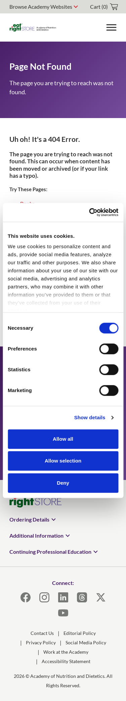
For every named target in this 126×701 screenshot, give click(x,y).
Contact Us (42, 633)
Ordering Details (29, 519)
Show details (90, 417)
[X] (101, 597)
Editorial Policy (80, 633)
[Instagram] (44, 597)
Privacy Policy (41, 642)
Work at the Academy (65, 652)
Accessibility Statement (66, 661)
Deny (63, 483)
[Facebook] (25, 597)
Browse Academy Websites (40, 6)
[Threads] (82, 597)
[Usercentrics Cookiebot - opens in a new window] (89, 212)
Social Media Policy (86, 642)
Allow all (63, 439)
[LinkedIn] (63, 597)
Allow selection (63, 461)
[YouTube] (63, 613)
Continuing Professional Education (50, 551)
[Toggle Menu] (111, 27)
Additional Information (36, 535)
